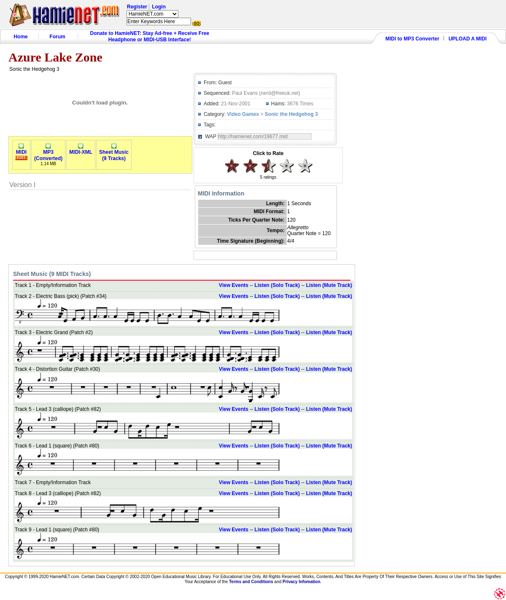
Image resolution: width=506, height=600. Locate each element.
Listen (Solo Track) (277, 285)
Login (159, 7)
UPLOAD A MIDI (468, 39)
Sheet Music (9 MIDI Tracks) (52, 274)
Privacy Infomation (301, 581)
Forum (57, 37)
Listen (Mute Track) (329, 285)
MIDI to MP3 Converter (412, 39)
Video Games (243, 114)
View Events (233, 285)
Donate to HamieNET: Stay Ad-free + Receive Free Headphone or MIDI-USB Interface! (150, 36)
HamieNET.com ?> (152, 14)
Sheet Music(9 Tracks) (114, 153)
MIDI (21, 150)
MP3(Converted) (48, 153)
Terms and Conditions (251, 581)
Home (20, 37)
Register (137, 7)
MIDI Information (221, 193)
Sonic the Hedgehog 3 (291, 114)
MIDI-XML (80, 150)
